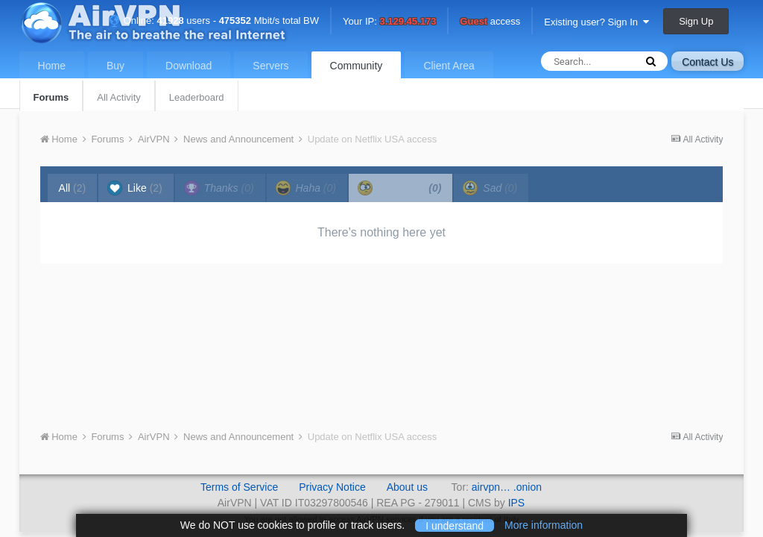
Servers (270, 66)
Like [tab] (134, 187)
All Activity (119, 97)
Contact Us (707, 62)
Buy (115, 66)
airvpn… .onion (507, 487)
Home (52, 66)
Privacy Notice (332, 487)
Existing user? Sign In (596, 22)
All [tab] (72, 188)
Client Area (448, 66)
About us (407, 487)
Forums (51, 97)
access (490, 22)
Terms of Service (239, 487)
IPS (516, 503)
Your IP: (389, 22)
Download (188, 66)
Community (356, 66)
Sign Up (696, 21)
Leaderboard (196, 97)
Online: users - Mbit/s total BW (214, 20)
